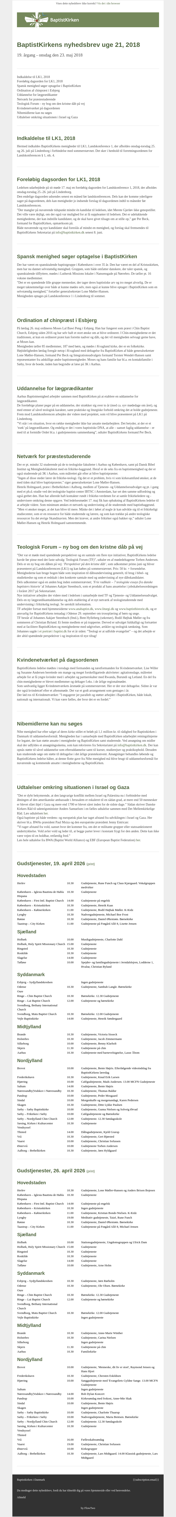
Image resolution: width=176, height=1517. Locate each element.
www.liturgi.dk (104, 609)
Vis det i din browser (108, 3)
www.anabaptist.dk (81, 609)
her (46, 813)
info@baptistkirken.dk (69, 232)
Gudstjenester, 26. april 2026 (51, 1170)
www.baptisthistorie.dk (134, 609)
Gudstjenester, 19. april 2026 (51, 863)
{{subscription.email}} (146, 1479)
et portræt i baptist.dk (53, 631)
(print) (90, 864)
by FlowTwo (88, 1508)
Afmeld (21, 1497)
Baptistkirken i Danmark (31, 1479)
